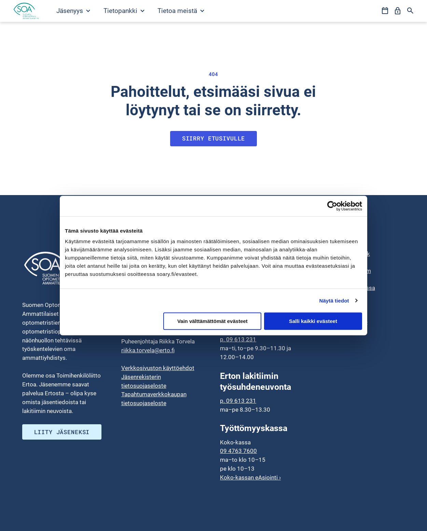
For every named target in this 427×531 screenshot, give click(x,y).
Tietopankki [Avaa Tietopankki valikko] (124, 11)
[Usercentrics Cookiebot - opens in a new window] (332, 206)
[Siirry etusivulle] (26, 11)
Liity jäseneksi (62, 432)
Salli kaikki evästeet (313, 321)
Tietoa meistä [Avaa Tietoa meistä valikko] (180, 11)
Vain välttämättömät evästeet (212, 321)
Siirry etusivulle (213, 138)
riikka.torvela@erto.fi (148, 350)
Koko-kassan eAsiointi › (250, 477)
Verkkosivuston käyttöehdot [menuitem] (157, 368)
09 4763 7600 (238, 451)
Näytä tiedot (334, 301)
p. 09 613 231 (238, 339)
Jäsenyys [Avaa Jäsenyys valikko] (73, 11)
